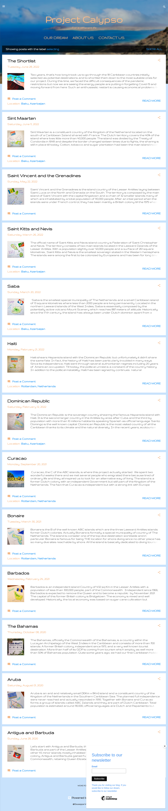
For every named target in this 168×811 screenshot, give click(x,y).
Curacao (17, 458)
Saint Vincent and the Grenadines (44, 175)
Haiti (12, 343)
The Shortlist (21, 61)
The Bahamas (22, 626)
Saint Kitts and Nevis (29, 228)
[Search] (164, 7)
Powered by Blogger (84, 797)
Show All (154, 49)
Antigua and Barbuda (30, 732)
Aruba (14, 679)
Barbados (18, 573)
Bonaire (15, 515)
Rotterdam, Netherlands (38, 386)
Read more (151, 100)
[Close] (165, 749)
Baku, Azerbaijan (33, 103)
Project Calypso (84, 19)
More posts (84, 786)
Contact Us (111, 38)
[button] (159, 60)
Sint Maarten (21, 118)
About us (83, 38)
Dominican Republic (28, 401)
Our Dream (56, 38)
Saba (13, 286)
